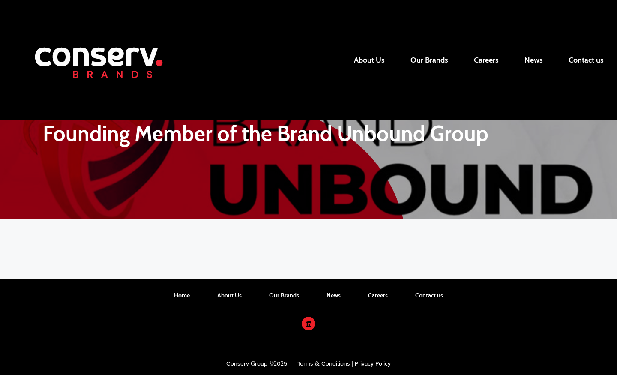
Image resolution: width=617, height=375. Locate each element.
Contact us (586, 60)
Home (182, 295)
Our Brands (429, 60)
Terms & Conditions (323, 363)
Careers (486, 60)
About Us (369, 60)
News (533, 60)
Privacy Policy (373, 363)
